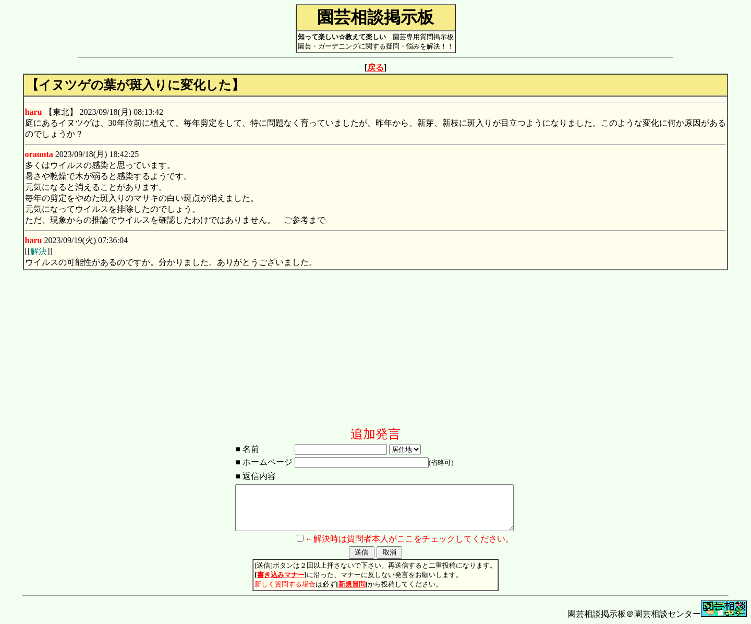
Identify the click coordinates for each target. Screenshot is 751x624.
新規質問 (352, 584)
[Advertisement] (375, 353)
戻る (375, 67)
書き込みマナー (281, 575)
